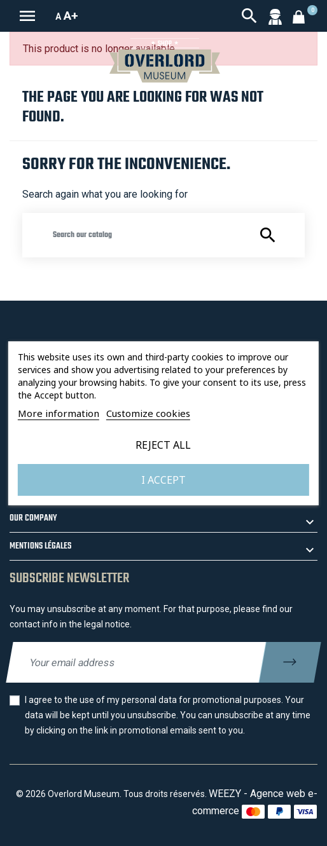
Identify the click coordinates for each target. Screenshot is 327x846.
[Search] (163, 235)
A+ (71, 15)
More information (58, 413)
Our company (33, 518)
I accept (163, 480)
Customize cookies (148, 413)
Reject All (163, 445)
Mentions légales (40, 546)
